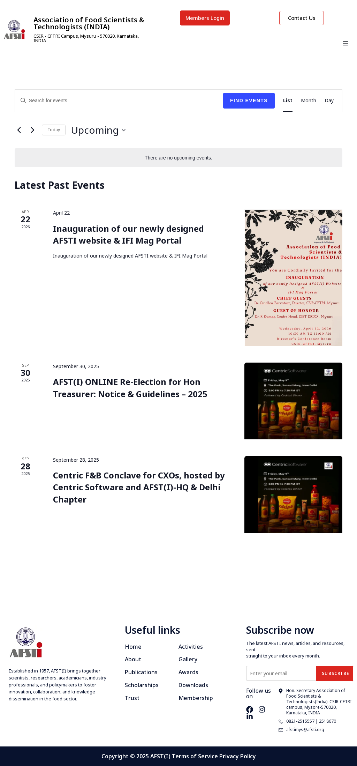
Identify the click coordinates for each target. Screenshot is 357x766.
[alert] (178, 158)
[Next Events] (32, 130)
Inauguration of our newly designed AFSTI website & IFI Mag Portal (128, 234)
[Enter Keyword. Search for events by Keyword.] (119, 101)
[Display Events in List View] (288, 101)
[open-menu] (345, 44)
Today (53, 130)
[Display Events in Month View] (308, 101)
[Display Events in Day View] (329, 101)
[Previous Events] (19, 130)
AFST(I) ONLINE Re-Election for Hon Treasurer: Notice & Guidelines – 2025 (130, 388)
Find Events (249, 100)
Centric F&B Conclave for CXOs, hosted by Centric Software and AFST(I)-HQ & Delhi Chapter (139, 487)
